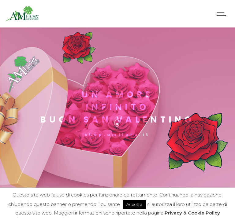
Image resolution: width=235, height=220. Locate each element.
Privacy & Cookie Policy (192, 213)
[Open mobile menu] (223, 14)
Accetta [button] (134, 204)
